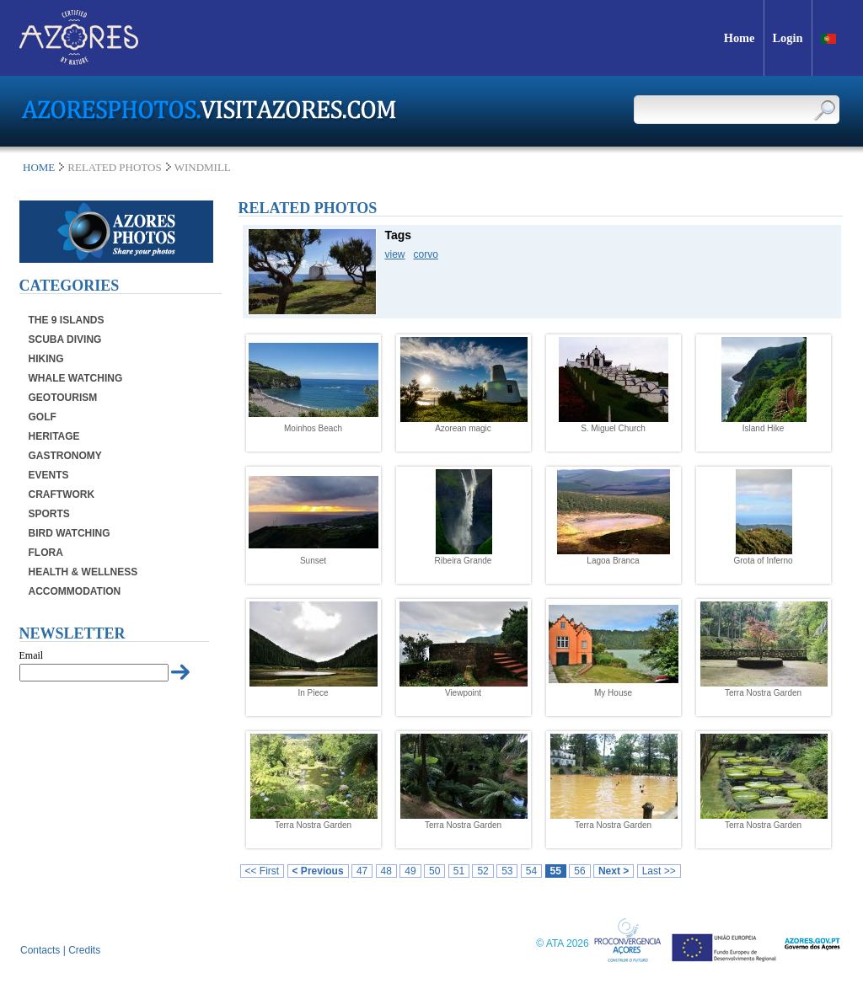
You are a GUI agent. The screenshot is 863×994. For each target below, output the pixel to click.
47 (361, 871)
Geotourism (63, 397)
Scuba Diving (65, 339)
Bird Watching (69, 533)
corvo (426, 254)
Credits (84, 950)
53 (506, 871)
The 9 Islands (67, 320)
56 (579, 871)
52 (482, 871)
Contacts (40, 950)
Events (49, 475)
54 (531, 871)
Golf (42, 417)
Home (39, 167)
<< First (262, 871)
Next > (613, 871)
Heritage (54, 436)
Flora (46, 552)
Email (31, 655)
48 (386, 871)
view (395, 254)
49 (410, 871)
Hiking (46, 359)
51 (458, 871)
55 (555, 871)
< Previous (318, 871)
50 (434, 871)
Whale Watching (76, 378)
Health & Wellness (83, 572)
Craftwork (62, 494)
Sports (49, 514)
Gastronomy (65, 456)
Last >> (659, 871)
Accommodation (75, 591)
